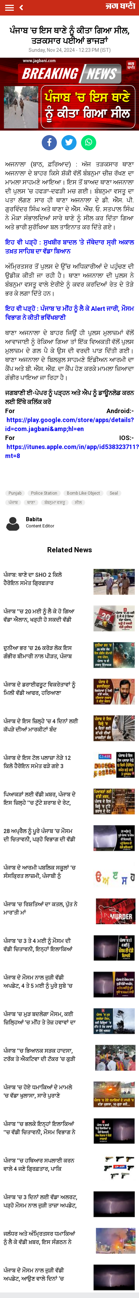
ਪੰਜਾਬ (13, 502)
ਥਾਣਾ (31, 502)
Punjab (15, 493)
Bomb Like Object (83, 493)
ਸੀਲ (78, 502)
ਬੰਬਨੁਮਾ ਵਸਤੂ (54, 502)
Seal (114, 493)
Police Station (44, 493)
